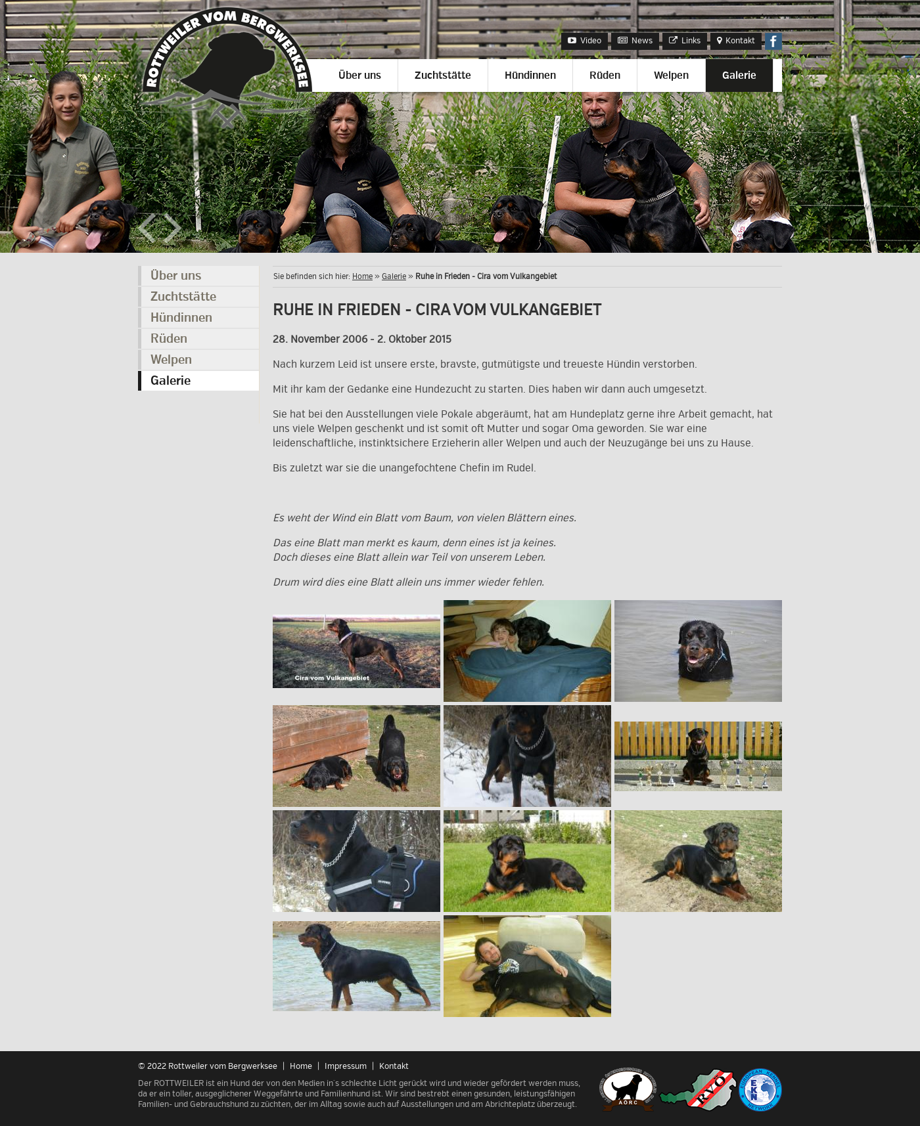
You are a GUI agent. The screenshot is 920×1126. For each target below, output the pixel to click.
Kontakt (736, 40)
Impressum (346, 1066)
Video (584, 40)
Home (362, 277)
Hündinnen (530, 75)
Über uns (359, 75)
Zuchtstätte (443, 75)
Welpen (671, 75)
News (635, 40)
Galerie (739, 75)
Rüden (604, 75)
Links (685, 40)
